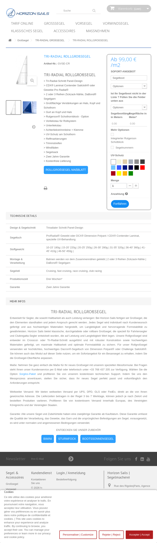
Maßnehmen (98, 30)
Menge (115, 180)
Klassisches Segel (27, 30)
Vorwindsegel (116, 23)
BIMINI (47, 438)
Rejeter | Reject (111, 534)
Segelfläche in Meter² (138, 115)
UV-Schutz (118, 155)
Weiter (35, 128)
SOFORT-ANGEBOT (123, 71)
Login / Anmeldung (70, 472)
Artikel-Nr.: (50, 63)
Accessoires (64, 30)
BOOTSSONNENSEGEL (98, 438)
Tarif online (22, 23)
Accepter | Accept (139, 534)
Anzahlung (120, 193)
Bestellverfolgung (66, 479)
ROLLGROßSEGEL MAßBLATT (66, 169)
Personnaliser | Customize (78, 534)
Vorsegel (83, 23)
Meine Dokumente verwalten (73, 484)
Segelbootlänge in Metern (120, 115)
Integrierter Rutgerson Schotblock (123, 140)
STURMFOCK (67, 438)
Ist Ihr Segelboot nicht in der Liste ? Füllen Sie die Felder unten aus (128, 97)
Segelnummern (124, 147)
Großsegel (54, 23)
